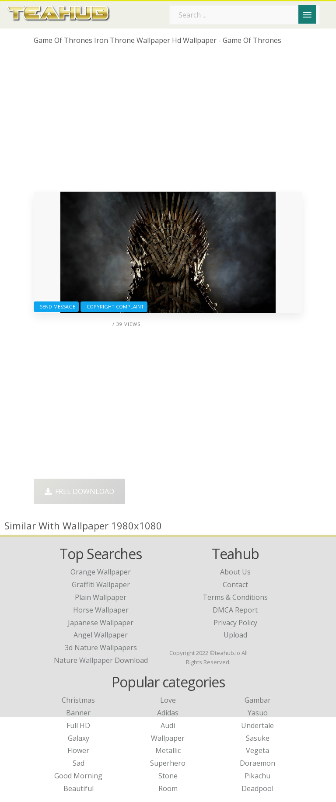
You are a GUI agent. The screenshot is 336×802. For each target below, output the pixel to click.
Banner (78, 713)
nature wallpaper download (101, 660)
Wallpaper (168, 738)
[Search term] (244, 15)
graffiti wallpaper (101, 584)
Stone (168, 776)
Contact (235, 584)
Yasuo (258, 713)
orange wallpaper (100, 572)
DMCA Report (235, 610)
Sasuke (258, 738)
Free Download (79, 491)
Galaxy (78, 738)
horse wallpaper (101, 610)
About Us (235, 572)
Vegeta (257, 750)
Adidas (167, 713)
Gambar (258, 700)
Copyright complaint (114, 306)
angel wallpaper (101, 635)
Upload (235, 635)
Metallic (168, 750)
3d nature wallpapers (101, 647)
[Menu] (307, 14)
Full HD (78, 725)
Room (168, 788)
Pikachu (257, 776)
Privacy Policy (235, 622)
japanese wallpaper (100, 622)
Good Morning (78, 776)
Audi (168, 725)
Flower (78, 750)
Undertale (257, 725)
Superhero (168, 763)
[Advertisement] (168, 121)
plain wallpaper (100, 597)
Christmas (78, 700)
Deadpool (257, 788)
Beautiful (78, 788)
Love (168, 700)
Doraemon (257, 763)
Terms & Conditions (235, 597)
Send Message (56, 306)
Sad (78, 763)
